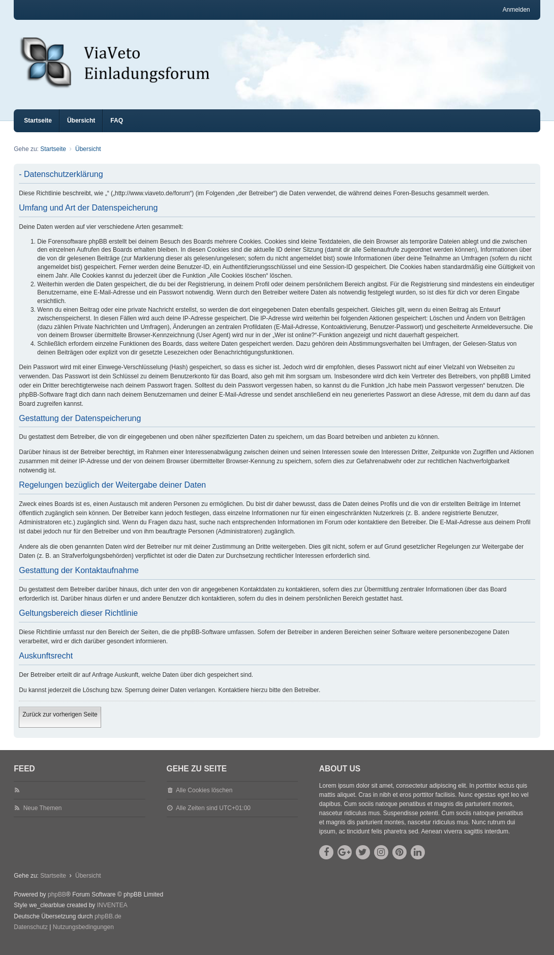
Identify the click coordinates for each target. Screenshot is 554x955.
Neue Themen (42, 817)
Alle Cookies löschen (204, 799)
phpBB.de (108, 925)
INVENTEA (112, 914)
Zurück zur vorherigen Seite (59, 723)
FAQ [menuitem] (116, 129)
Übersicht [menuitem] (81, 129)
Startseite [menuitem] (38, 129)
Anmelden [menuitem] (516, 9)
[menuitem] (31, 936)
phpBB (57, 903)
